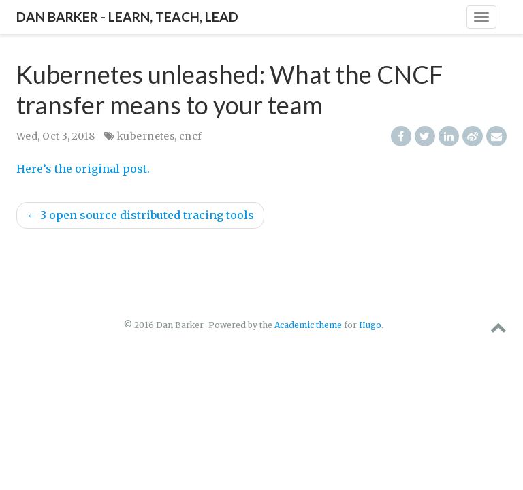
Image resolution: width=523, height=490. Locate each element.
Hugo (370, 325)
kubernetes (145, 136)
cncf (190, 136)
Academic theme (308, 325)
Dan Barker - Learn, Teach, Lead (127, 16)
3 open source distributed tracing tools (140, 215)
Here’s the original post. (83, 169)
